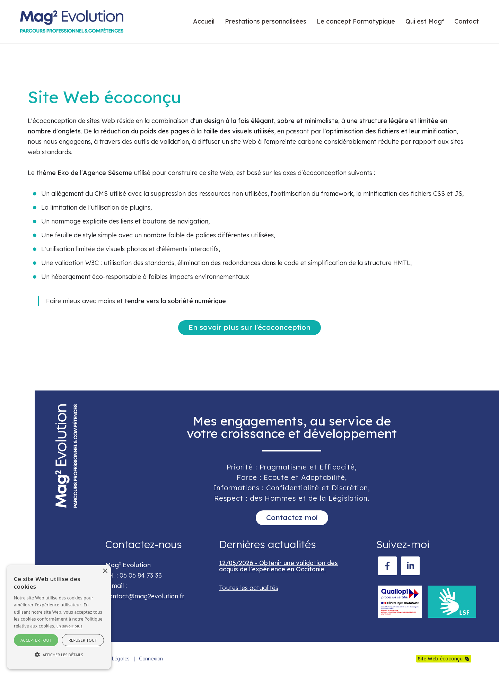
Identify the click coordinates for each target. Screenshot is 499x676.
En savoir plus (69, 626)
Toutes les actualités (248, 588)
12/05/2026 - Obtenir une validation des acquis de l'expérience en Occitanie (278, 566)
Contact (466, 21)
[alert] (59, 617)
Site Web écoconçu (440, 659)
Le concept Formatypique (356, 21)
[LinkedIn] (410, 565)
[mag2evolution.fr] (72, 21)
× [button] (104, 571)
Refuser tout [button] (83, 640)
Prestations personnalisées (265, 21)
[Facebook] (387, 565)
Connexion (151, 659)
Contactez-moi (292, 517)
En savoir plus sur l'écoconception (249, 327)
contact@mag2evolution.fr (144, 596)
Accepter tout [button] (35, 640)
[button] (59, 655)
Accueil (204, 21)
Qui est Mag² (424, 21)
